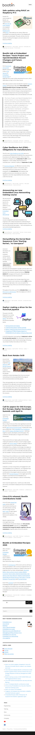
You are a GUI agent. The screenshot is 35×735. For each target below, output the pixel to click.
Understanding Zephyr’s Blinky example (15, 327)
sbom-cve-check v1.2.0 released (13, 689)
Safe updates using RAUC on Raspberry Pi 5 (16, 11)
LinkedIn (6, 652)
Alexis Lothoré (10, 572)
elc (31, 489)
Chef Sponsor (11, 565)
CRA (25, 183)
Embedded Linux (7, 622)
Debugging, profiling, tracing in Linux (12, 632)
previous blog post (9, 166)
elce (3, 491)
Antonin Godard (18, 572)
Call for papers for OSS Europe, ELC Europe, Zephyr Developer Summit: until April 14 (17, 409)
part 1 (4, 511)
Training (21, 232)
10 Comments (17, 47)
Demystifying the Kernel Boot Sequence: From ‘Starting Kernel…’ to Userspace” (16, 241)
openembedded (14, 142)
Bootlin (4, 728)
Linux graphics (6, 638)
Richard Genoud (14, 577)
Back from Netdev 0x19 (13, 355)
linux (4, 401)
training (9, 233)
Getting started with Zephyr (12, 325)
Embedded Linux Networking (10, 636)
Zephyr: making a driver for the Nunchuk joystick (17, 308)
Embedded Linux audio (9, 629)
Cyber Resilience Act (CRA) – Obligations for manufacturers (17, 148)
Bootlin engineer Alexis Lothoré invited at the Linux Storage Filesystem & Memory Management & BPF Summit (18, 673)
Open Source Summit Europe (14, 427)
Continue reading (7, 43)
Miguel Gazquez (7, 348)
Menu (30, 4)
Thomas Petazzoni (8, 140)
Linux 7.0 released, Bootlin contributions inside (17, 684)
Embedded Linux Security (9, 634)
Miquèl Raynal (7, 300)
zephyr (25, 348)
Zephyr (4, 318)
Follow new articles (9, 654)
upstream (10, 537)
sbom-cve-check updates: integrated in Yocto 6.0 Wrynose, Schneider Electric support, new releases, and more (18, 666)
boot (27, 300)
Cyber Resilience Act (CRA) (17, 153)
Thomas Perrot (12, 579)
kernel (25, 232)
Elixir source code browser (9, 291)
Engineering (7, 705)
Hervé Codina (11, 573)
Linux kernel (6, 623)
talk (19, 142)
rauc (9, 47)
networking (5, 233)
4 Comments (6, 301)
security (11, 47)
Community (7, 715)
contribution (27, 536)
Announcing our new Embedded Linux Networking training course (16, 192)
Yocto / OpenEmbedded (9, 627)
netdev (6, 401)
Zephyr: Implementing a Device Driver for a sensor (18, 329)
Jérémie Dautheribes (21, 573)
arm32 (24, 300)
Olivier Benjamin (8, 46)
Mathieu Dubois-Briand (24, 575)
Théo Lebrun (22, 577)
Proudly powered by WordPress (20, 728)
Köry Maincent (13, 575)
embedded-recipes (7, 142)
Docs (5, 712)
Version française (8, 648)
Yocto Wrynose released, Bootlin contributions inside (18, 669)
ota (29, 46)
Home (5, 702)
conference (26, 140)
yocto (21, 142)
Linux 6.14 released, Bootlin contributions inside (15, 497)
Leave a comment (27, 142)
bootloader (26, 46)
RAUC (7, 32)
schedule (10, 582)
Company (6, 718)
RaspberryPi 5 (6, 30)
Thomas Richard (22, 579)
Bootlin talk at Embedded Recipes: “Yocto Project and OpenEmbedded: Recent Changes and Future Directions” (16, 57)
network (29, 232)
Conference (20, 400)
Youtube (6, 650)
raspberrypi (5, 47)
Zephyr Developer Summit (17, 431)
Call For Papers (13, 443)
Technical (21, 46)
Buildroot (5, 625)
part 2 (7, 511)
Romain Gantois (7, 366)
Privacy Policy (10, 728)
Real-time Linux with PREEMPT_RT (12, 631)
